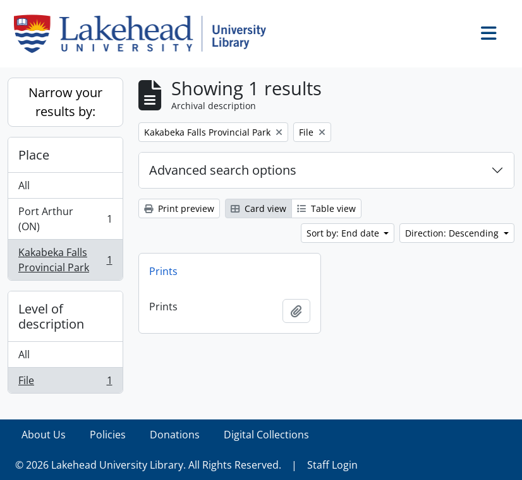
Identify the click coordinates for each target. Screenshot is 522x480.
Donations (175, 435)
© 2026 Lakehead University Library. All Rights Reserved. (148, 465)
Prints (163, 271)
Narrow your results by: (65, 102)
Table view (326, 208)
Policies (108, 435)
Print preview (179, 208)
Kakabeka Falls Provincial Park (65, 259)
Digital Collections (266, 435)
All (24, 185)
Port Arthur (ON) (65, 218)
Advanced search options (222, 170)
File (65, 383)
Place (33, 154)
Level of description (51, 316)
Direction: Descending (453, 233)
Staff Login (332, 465)
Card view (258, 208)
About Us (43, 435)
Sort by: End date (344, 233)
